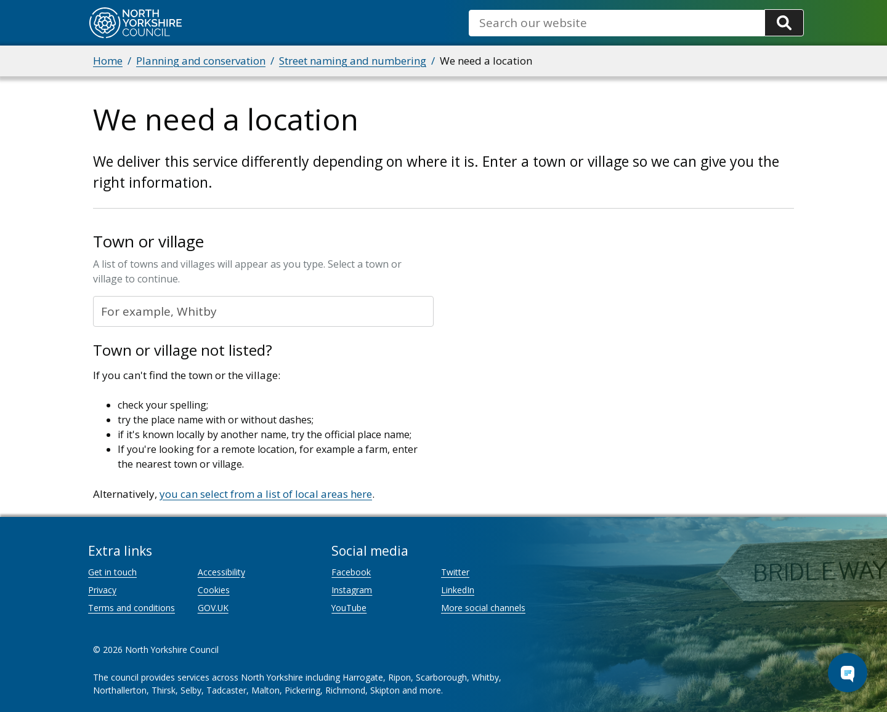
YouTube (349, 608)
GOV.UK (213, 608)
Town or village (148, 241)
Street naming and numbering (352, 61)
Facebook (351, 572)
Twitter (455, 572)
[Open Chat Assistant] (847, 672)
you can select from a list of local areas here (266, 494)
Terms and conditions (131, 608)
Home (108, 61)
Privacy (102, 590)
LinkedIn (457, 590)
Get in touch (112, 572)
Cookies (214, 590)
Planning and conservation (200, 61)
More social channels (483, 608)
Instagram (351, 590)
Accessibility (221, 572)
